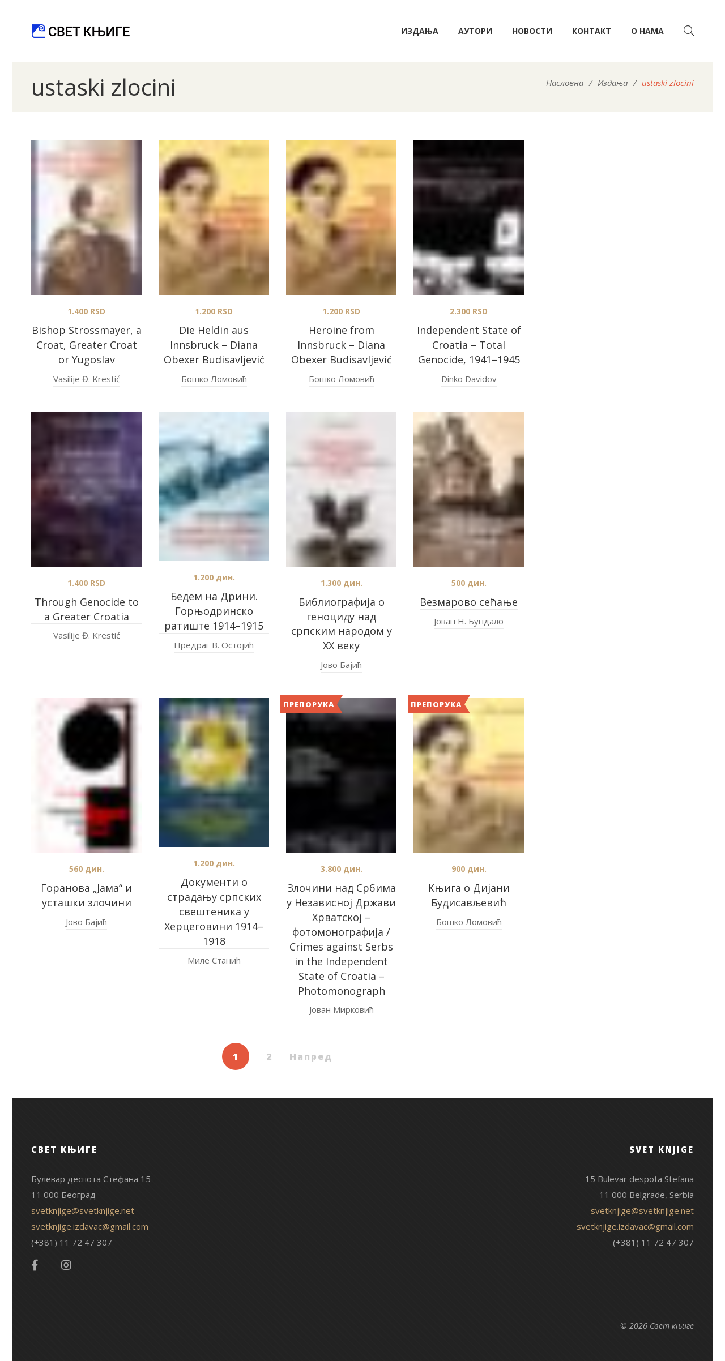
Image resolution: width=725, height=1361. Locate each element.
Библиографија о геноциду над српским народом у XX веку (341, 624)
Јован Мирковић (341, 1009)
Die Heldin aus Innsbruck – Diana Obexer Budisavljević (214, 344)
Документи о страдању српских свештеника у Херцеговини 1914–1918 (213, 911)
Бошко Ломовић (214, 378)
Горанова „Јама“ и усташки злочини (86, 895)
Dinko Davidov (469, 378)
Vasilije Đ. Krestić (86, 378)
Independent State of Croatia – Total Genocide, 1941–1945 (469, 344)
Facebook (35, 1265)
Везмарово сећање (469, 602)
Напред (311, 1056)
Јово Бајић (341, 664)
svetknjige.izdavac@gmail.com (89, 1226)
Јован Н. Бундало (469, 621)
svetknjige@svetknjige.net (82, 1210)
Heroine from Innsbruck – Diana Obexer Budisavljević (341, 344)
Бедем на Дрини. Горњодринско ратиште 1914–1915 (213, 610)
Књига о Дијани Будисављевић (469, 895)
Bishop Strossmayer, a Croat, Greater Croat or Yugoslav (87, 344)
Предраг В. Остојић (214, 644)
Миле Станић (214, 960)
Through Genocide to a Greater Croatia (87, 609)
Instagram (66, 1265)
